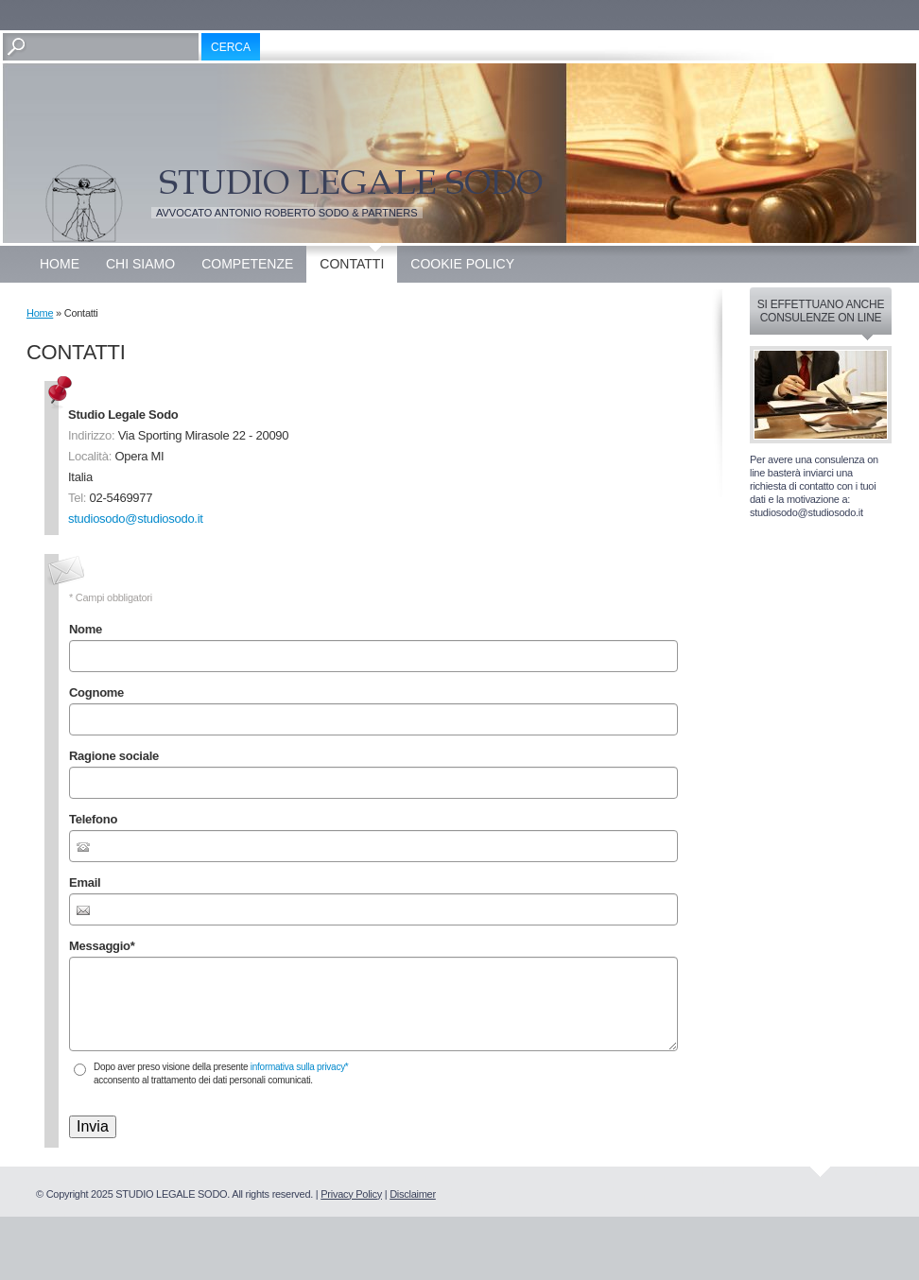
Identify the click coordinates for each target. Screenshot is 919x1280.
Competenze (247, 263)
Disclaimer (413, 1194)
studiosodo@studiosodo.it (135, 518)
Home (59, 263)
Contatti (352, 263)
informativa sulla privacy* (300, 1067)
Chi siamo (140, 263)
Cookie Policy (462, 263)
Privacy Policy (351, 1194)
